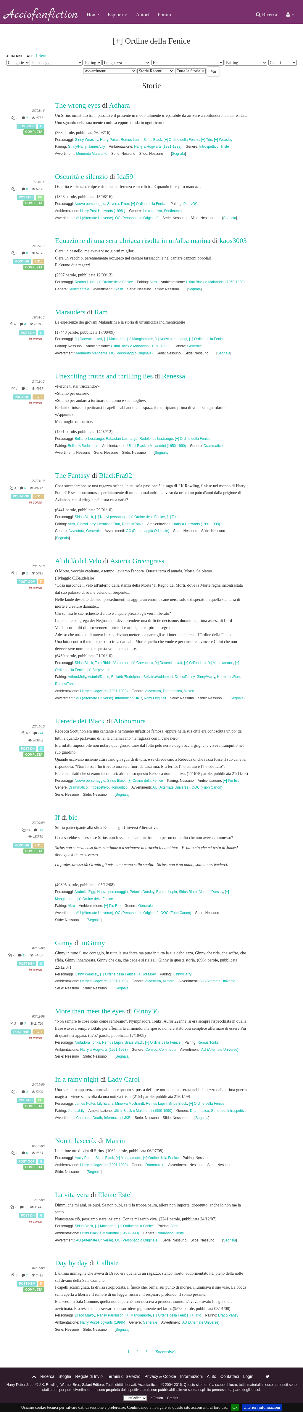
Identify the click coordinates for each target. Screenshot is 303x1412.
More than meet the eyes (90, 1011)
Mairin (115, 1140)
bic (73, 817)
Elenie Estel (115, 1194)
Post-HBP (27, 963)
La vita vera (72, 1194)
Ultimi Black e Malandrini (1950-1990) (215, 282)
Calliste (107, 1263)
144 (40, 733)
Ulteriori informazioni (262, 1407)
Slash (118, 289)
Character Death (89, 1118)
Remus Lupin (131, 140)
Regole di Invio (89, 1376)
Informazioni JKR (128, 698)
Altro (153, 282)
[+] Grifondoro (195, 663)
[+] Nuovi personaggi (171, 339)
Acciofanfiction (41, 15)
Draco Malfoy (85, 1315)
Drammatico (213, 446)
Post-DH (26, 197)
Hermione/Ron (108, 524)
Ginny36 (146, 1011)
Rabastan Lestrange (122, 439)
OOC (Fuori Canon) (207, 787)
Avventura (76, 531)
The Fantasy (72, 475)
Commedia (167, 1050)
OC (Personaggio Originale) (137, 218)
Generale (194, 346)
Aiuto (211, 1376)
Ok (235, 1407)
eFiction (157, 1398)
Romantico (119, 787)
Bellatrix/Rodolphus (83, 446)
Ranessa (173, 376)
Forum (164, 14)
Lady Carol (124, 1079)
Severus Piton (118, 204)
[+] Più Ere (231, 781)
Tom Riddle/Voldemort (112, 663)
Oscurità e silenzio (81, 176)
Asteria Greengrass (137, 561)
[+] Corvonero (142, 663)
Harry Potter (109, 140)
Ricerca (266, 14)
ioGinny (93, 943)
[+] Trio (206, 140)
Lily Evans (105, 1103)
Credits (172, 1398)
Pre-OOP (22, 397)
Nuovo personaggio (90, 204)
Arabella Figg (85, 892)
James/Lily (96, 146)
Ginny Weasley (86, 140)
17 (24, 955)
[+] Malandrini (114, 339)
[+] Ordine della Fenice (181, 140)
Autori (142, 14)
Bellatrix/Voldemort (158, 677)
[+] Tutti (172, 517)
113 (40, 830)
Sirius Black (153, 140)
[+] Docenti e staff (88, 339)
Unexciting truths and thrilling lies (104, 376)
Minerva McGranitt (129, 1103)
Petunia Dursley (142, 892)
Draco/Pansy (185, 677)
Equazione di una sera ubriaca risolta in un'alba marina (132, 240)
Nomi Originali (155, 698)
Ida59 (125, 176)
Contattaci (229, 1376)
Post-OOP (26, 126)
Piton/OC (190, 204)
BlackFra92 (115, 475)
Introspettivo (208, 146)
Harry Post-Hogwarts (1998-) (102, 211)
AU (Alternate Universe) (94, 218)
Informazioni (191, 1376)
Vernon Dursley (211, 892)
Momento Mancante (91, 154)
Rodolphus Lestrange (156, 439)
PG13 (39, 261)
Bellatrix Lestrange (89, 439)
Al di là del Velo (78, 561)
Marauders (70, 312)
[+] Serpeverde (98, 670)
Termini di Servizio (124, 1376)
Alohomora (129, 721)
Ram (101, 312)
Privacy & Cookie (160, 1376)
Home (93, 14)
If (57, 817)
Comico (151, 1050)
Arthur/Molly (77, 677)
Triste (224, 146)
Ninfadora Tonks (87, 1042)
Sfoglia (65, 1376)
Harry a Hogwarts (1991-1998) (158, 146)
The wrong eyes (77, 105)
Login (248, 1376)
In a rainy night (77, 1079)
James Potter (85, 1103)
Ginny (64, 943)
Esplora (117, 14)
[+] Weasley (223, 140)
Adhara (119, 105)
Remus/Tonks (132, 524)
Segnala (178, 154)
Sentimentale (174, 211)
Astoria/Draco (98, 677)
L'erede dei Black (80, 721)
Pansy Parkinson (110, 1315)
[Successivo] (165, 1352)
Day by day (71, 1263)
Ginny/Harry (77, 146)
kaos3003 (233, 240)
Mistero (189, 691)
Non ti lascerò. (76, 1140)
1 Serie (41, 55)
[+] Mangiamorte (140, 339)
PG (40, 197)
